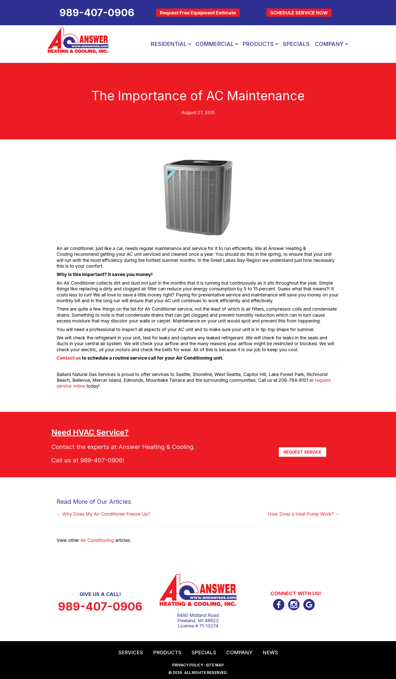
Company (239, 652)
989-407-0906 (101, 460)
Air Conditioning (97, 540)
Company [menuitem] (329, 44)
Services (130, 652)
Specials (203, 652)
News (270, 652)
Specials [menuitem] (296, 44)
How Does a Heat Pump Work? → (303, 514)
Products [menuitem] (258, 44)
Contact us (69, 358)
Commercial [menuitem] (214, 44)
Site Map (215, 665)
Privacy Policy (187, 665)
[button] (190, 44)
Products (167, 652)
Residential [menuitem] (169, 44)
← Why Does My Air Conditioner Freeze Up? (103, 514)
